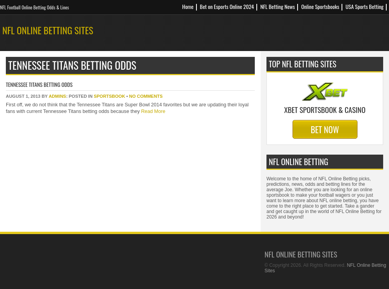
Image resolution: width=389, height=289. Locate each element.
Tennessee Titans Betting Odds (39, 84)
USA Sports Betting (364, 6)
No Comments (146, 96)
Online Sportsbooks (320, 6)
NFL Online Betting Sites (47, 30)
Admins (57, 96)
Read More (152, 111)
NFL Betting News (277, 6)
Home (187, 6)
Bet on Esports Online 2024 (227, 6)
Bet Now (325, 129)
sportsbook (109, 96)
